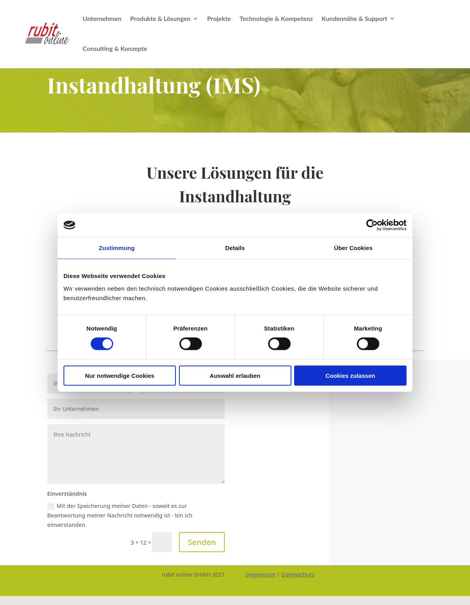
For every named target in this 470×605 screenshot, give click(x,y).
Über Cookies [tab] (353, 248)
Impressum (260, 574)
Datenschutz (297, 574)
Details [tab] (235, 248)
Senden (202, 542)
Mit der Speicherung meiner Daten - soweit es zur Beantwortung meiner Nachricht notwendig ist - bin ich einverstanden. (119, 515)
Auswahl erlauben (235, 375)
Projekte (219, 18)
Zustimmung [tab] (117, 248)
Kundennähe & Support (354, 18)
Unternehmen (102, 18)
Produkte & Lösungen (160, 18)
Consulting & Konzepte (115, 48)
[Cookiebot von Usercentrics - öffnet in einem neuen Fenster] (372, 225)
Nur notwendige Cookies (120, 375)
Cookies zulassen (350, 375)
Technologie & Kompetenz (276, 18)
